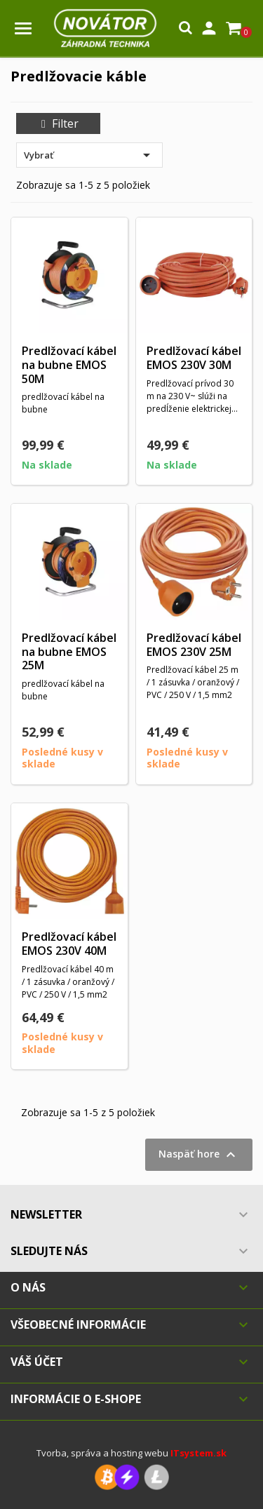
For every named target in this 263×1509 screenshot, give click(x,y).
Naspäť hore (199, 1154)
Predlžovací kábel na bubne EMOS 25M (69, 651)
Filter (58, 123)
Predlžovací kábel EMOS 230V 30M (194, 358)
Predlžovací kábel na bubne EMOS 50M (69, 365)
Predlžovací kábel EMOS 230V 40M (69, 943)
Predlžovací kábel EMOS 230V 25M (194, 644)
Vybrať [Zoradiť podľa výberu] (89, 155)
